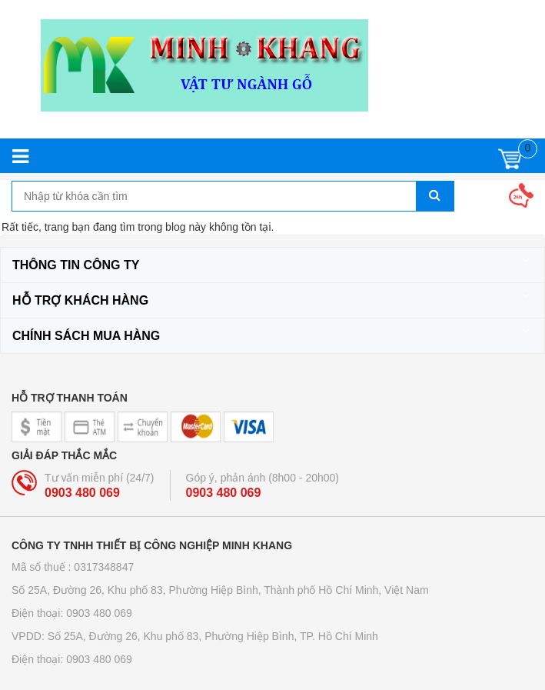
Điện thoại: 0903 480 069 (72, 613)
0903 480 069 (82, 492)
